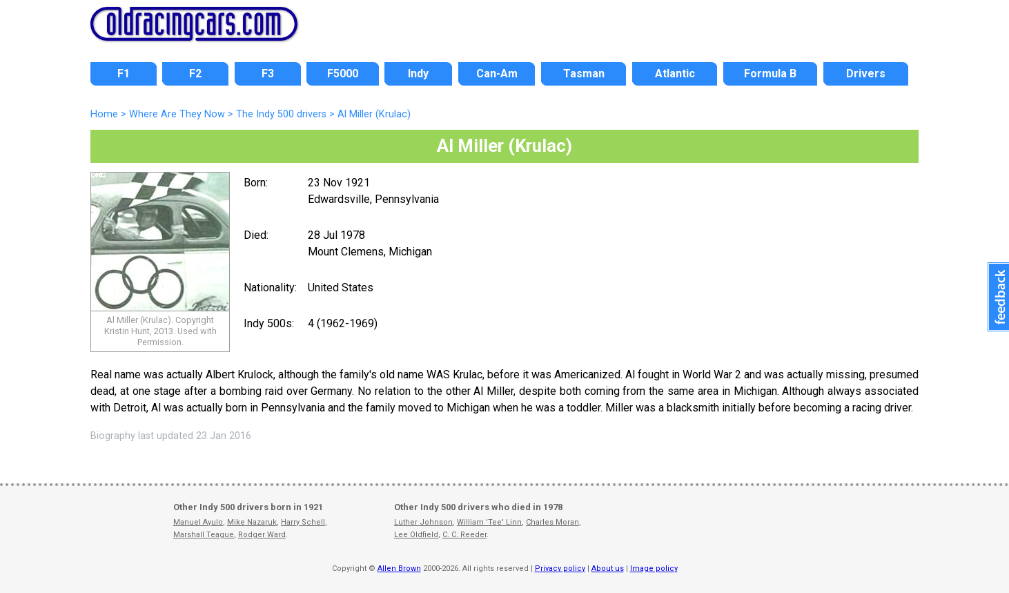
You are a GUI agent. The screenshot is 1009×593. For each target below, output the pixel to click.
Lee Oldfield (416, 534)
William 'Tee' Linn (489, 522)
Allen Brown (399, 568)
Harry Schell (303, 522)
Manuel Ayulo (198, 522)
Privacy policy (560, 568)
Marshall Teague (203, 534)
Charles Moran (552, 522)
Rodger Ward (262, 534)
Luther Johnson (423, 522)
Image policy (654, 568)
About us (607, 568)
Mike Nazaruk (252, 522)
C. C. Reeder (464, 534)
